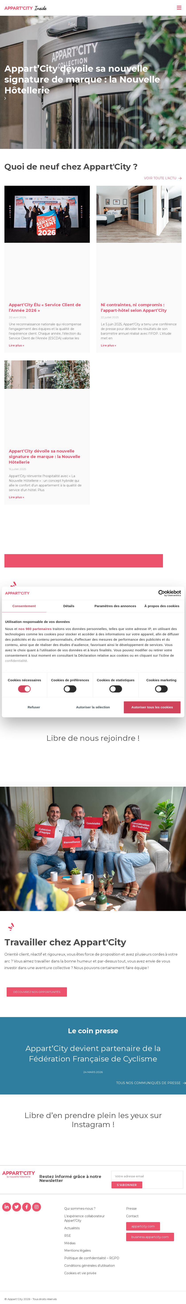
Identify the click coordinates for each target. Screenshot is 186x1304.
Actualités (72, 1228)
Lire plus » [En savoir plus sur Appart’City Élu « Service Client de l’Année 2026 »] (16, 345)
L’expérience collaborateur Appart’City (84, 1218)
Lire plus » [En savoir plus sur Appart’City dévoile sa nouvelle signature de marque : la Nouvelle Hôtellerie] (16, 497)
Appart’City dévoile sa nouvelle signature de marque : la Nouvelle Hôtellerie (82, 79)
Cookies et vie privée (80, 1273)
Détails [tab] (68, 606)
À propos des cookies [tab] (161, 606)
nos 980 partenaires (35, 629)
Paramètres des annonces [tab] (115, 606)
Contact (132, 1216)
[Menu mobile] (179, 8)
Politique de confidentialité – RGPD (91, 1258)
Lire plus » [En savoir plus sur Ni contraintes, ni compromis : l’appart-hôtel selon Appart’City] (108, 345)
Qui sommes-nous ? (80, 1209)
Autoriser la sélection (93, 707)
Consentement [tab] (24, 606)
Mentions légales (77, 1251)
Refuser (34, 707)
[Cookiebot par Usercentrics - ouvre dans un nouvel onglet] (161, 593)
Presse (131, 1209)
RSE (67, 1236)
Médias (69, 1243)
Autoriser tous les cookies (152, 707)
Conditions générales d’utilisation (89, 1266)
